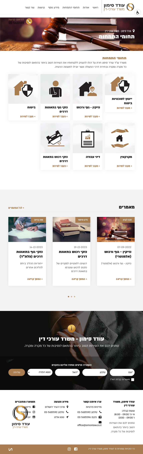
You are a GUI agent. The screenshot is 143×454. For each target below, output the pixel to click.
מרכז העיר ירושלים (56, 407)
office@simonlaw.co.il (89, 424)
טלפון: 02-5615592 (89, 412)
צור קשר (24, 7)
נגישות (36, 7)
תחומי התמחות (65, 7)
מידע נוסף (48, 7)
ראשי (90, 7)
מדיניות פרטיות (94, 407)
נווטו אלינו (61, 417)
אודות (81, 7)
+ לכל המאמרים (16, 208)
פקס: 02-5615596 (90, 417)
